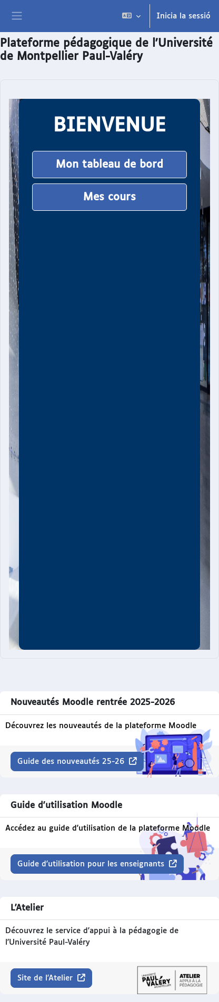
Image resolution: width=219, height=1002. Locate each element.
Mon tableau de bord (109, 164)
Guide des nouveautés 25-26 (72, 761)
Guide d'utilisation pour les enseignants (92, 864)
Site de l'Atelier (46, 978)
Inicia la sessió (183, 16)
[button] (131, 16)
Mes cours (109, 197)
